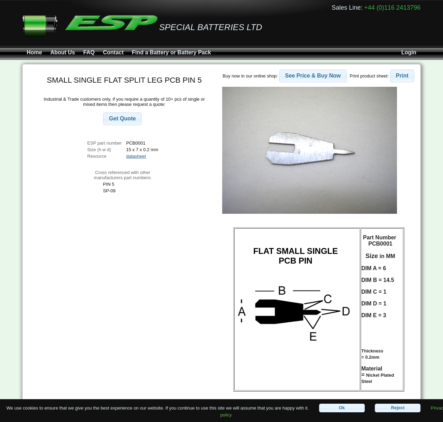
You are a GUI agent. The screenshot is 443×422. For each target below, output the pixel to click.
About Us (62, 52)
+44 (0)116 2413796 (392, 7)
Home (34, 52)
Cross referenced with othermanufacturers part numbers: (123, 175)
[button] (122, 118)
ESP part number (104, 143)
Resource (97, 156)
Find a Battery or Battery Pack (171, 52)
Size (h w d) (99, 149)
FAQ (89, 52)
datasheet (136, 156)
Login (408, 52)
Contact (113, 52)
